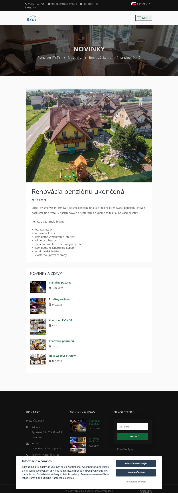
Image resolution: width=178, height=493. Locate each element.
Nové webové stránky (62, 355)
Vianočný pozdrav (60, 282)
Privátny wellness (60, 299)
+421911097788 (34, 3)
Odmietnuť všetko (136, 472)
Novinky (75, 57)
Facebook (86, 3)
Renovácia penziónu (61, 341)
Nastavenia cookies (136, 481)
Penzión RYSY (49, 57)
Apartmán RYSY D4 (60, 320)
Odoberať (133, 436)
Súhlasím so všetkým (136, 463)
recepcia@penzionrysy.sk (62, 3)
